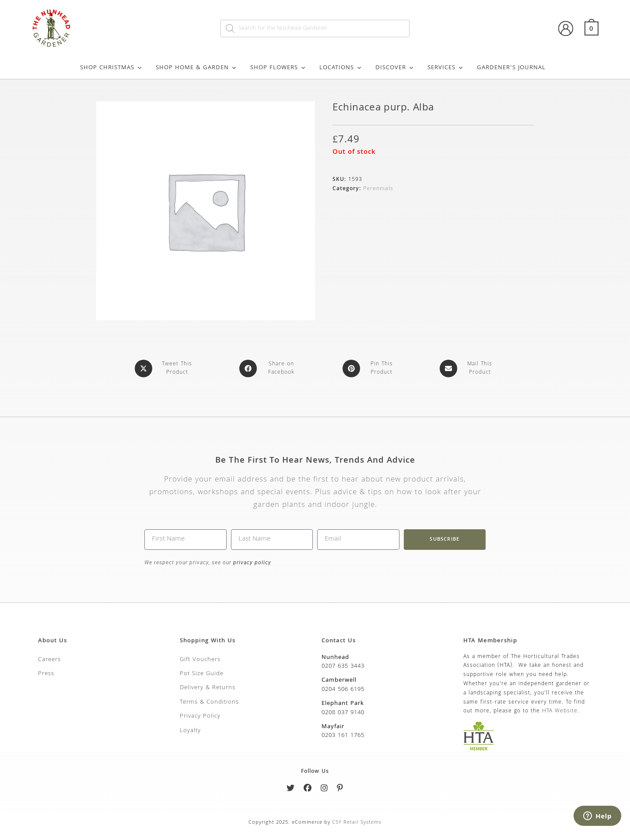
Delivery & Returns (207, 688)
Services (445, 68)
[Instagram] (324, 789)
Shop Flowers (278, 68)
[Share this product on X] (165, 368)
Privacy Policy (200, 716)
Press (46, 674)
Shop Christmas (111, 68)
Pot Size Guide (202, 674)
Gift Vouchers (200, 660)
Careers (49, 660)
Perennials (378, 189)
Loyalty (190, 731)
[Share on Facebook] (269, 368)
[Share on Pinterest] (370, 368)
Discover (394, 68)
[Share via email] (467, 368)
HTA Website (560, 711)
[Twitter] (291, 789)
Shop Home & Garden (196, 68)
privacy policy (251, 562)
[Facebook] (308, 789)
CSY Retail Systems (357, 822)
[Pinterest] (340, 789)
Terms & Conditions (209, 702)
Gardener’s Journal (511, 68)
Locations (340, 68)
